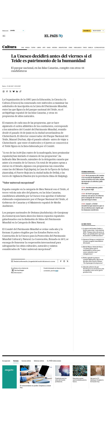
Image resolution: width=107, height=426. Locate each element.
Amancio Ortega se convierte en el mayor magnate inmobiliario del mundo (93, 241)
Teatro (33, 47)
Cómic (70, 47)
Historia (54, 47)
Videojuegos (77, 47)
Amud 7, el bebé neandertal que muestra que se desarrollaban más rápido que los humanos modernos (93, 207)
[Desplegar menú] (4, 36)
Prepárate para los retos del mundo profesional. (61, 380)
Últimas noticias (99, 47)
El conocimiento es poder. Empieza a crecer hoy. (35, 386)
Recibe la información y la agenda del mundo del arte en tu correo (34, 261)
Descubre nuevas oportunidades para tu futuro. (80, 380)
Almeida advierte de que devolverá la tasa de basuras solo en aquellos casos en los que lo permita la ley (93, 269)
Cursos (15, 361)
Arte (44, 47)
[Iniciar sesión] (98, 30)
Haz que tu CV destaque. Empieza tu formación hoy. (97, 380)
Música (27, 47)
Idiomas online (39, 361)
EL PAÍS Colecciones (54, 361)
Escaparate (6, 361)
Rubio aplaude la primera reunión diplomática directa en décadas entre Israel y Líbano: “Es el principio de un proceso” (93, 260)
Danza (49, 47)
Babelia (90, 47)
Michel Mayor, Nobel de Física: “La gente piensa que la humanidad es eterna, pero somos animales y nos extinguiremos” (93, 250)
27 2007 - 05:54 (14, 86)
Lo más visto (86, 224)
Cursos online (26, 361)
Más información (16, 272)
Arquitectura (63, 47)
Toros (85, 47)
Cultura (9, 47)
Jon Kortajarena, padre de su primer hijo (92, 188)
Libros (39, 47)
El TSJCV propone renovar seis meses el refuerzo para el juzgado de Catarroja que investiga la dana (93, 197)
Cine (22, 47)
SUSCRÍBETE (86, 30)
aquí (56, 270)
